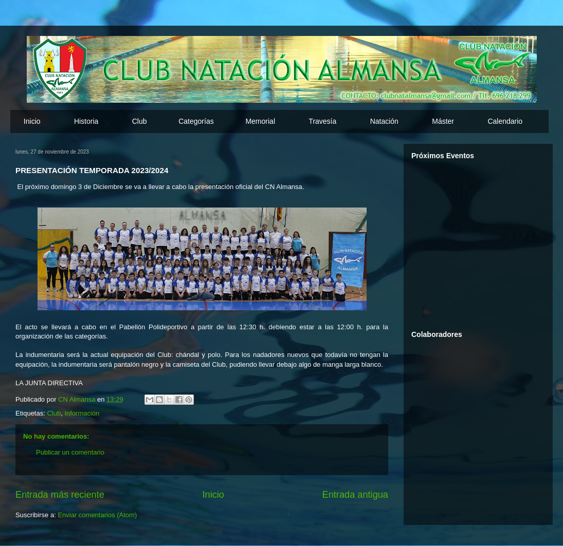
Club (54, 413)
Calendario (504, 121)
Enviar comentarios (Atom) (97, 515)
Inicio (32, 121)
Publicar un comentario (70, 452)
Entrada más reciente (59, 494)
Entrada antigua (355, 494)
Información (81, 413)
